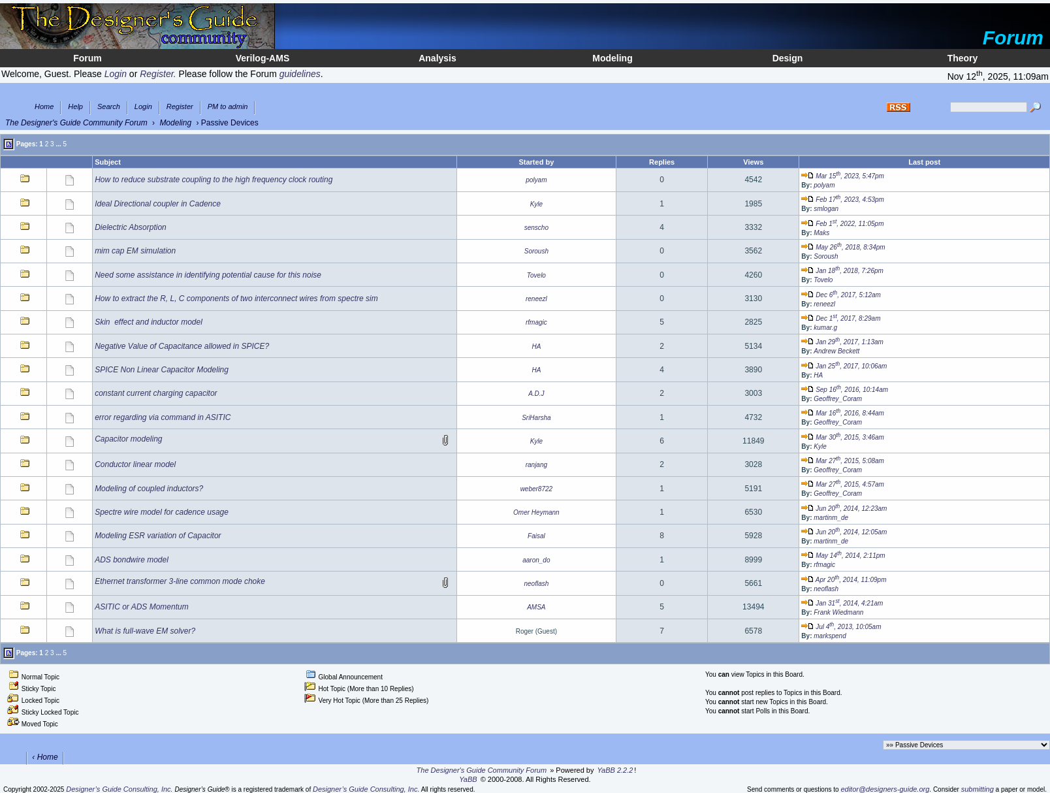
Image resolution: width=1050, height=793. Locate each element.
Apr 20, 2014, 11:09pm (843, 579)
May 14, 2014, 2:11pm (843, 555)
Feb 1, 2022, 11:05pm (842, 223)
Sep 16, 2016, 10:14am (844, 389)
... (58, 143)
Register (180, 107)
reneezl (536, 298)
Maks (821, 232)
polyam (536, 180)
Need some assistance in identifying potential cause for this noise (208, 275)
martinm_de (831, 517)
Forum (87, 58)
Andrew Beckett (836, 351)
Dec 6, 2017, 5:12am (841, 295)
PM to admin (228, 107)
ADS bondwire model (131, 559)
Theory (962, 58)
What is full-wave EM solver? (145, 631)
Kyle (536, 204)
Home (44, 107)
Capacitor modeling (128, 439)
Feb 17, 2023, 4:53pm (842, 199)
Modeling (612, 58)
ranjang (536, 464)
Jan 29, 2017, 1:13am (842, 342)
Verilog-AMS (262, 58)
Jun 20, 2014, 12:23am (844, 508)
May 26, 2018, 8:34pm (843, 247)
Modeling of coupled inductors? (149, 488)
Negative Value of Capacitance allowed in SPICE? (182, 346)
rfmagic (536, 322)
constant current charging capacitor (156, 393)
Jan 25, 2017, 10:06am (844, 366)
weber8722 (536, 489)
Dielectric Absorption (131, 227)
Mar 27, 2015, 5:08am (842, 460)
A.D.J (536, 393)
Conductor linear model (135, 464)
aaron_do (536, 560)
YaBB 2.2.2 (615, 770)
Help (75, 107)
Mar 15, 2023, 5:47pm (842, 176)
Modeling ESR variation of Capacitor (158, 535)
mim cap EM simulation (135, 250)
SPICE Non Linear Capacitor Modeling (162, 369)
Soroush (536, 251)
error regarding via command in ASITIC (163, 417)
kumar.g (825, 327)
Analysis (437, 58)
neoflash (536, 583)
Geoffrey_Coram (838, 398)
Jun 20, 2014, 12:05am (844, 532)
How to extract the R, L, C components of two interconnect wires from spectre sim (236, 298)
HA (536, 346)
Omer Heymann (536, 512)
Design (787, 58)
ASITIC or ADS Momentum (142, 606)
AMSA (536, 607)
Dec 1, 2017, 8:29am (840, 318)
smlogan (826, 208)
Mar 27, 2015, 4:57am (842, 484)
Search (109, 107)
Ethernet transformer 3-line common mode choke (180, 581)
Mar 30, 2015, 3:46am (842, 437)
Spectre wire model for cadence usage (162, 512)
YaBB (468, 779)
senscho (536, 227)
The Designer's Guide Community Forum (76, 122)
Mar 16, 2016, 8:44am (842, 413)
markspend (830, 635)
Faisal (536, 536)
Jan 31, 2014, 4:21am (842, 603)
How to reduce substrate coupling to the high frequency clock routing (213, 179)
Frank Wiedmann (838, 612)
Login (143, 107)
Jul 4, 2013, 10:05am (841, 626)
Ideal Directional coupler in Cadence (158, 203)
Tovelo (536, 275)
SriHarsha (536, 417)
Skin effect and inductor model (148, 322)
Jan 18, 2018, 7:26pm (842, 270)
